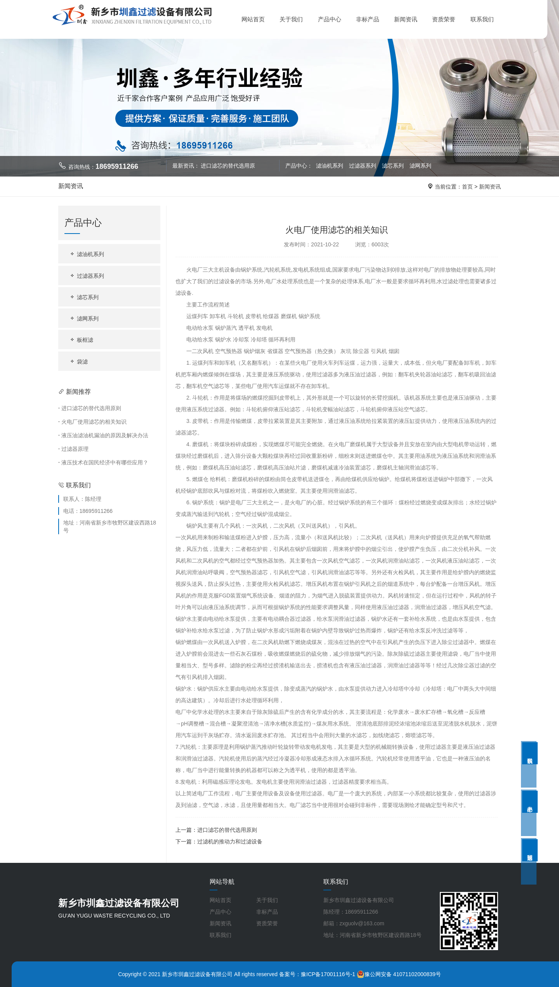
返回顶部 (530, 850)
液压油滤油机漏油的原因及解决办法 (103, 435)
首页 (467, 187)
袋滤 (78, 361)
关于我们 (291, 19)
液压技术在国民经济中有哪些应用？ (103, 462)
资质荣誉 (443, 19)
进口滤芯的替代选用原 (228, 166)
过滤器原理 (73, 449)
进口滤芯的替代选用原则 (89, 408)
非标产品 (367, 19)
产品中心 (329, 19)
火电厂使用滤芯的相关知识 (92, 422)
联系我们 (482, 19)
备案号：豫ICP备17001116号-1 (317, 974)
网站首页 (253, 19)
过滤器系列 (363, 166)
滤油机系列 (330, 166)
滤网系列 (420, 166)
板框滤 (81, 339)
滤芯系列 (393, 166)
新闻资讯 (405, 19)
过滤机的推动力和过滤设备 (229, 841)
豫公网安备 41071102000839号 (399, 974)
